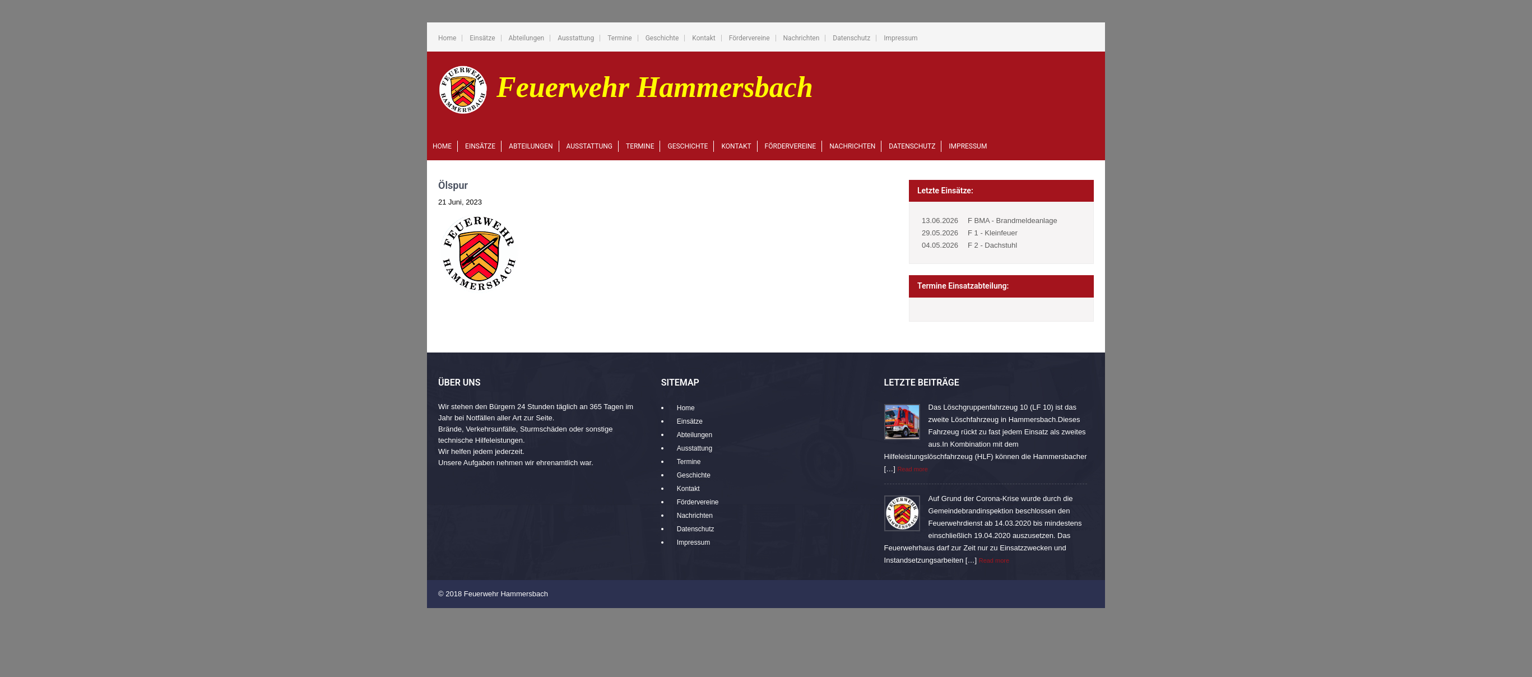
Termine (619, 38)
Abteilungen (527, 38)
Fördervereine (749, 38)
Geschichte (662, 38)
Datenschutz (851, 38)
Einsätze (482, 38)
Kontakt (703, 38)
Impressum (900, 38)
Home (447, 38)
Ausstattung (576, 38)
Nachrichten (801, 38)
